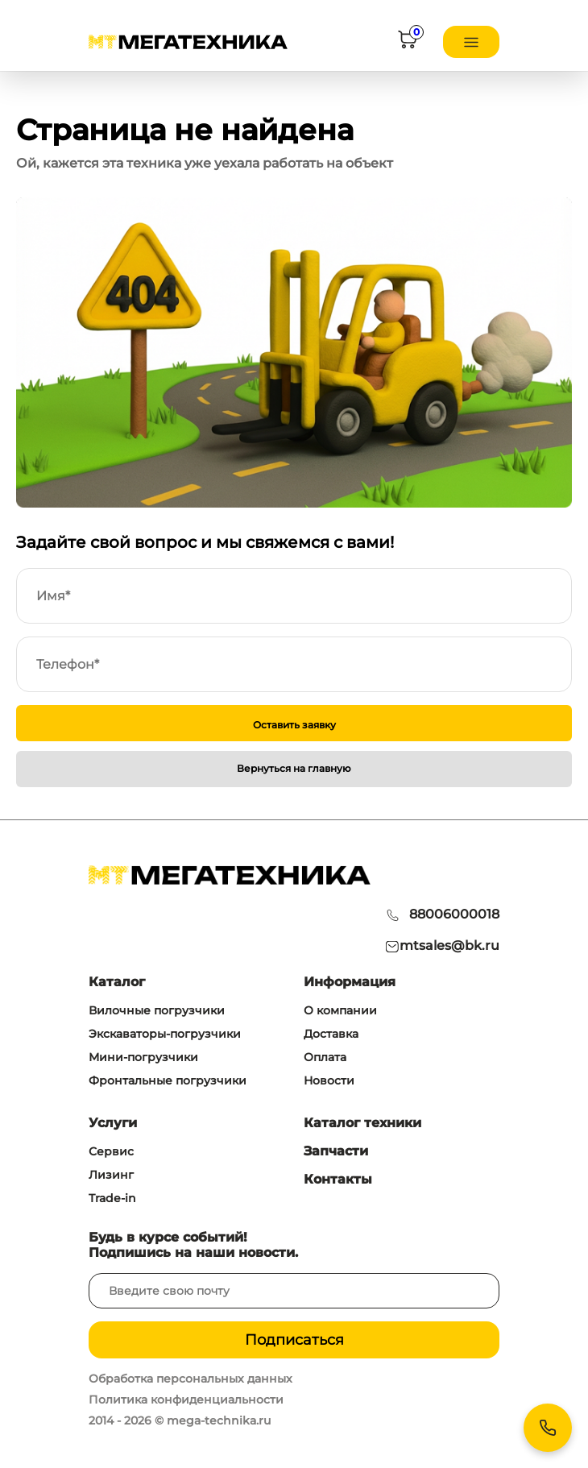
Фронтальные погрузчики (167, 1080)
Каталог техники (362, 1122)
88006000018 (454, 914)
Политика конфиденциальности (186, 1399)
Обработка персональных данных (190, 1378)
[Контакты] (548, 1428)
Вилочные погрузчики (157, 1010)
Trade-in (112, 1198)
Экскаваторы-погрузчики (165, 1033)
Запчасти (336, 1151)
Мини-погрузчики (143, 1057)
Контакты (338, 1179)
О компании (340, 1010)
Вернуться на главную (294, 768)
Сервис (111, 1151)
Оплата (325, 1057)
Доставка (331, 1033)
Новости (329, 1080)
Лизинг (111, 1174)
